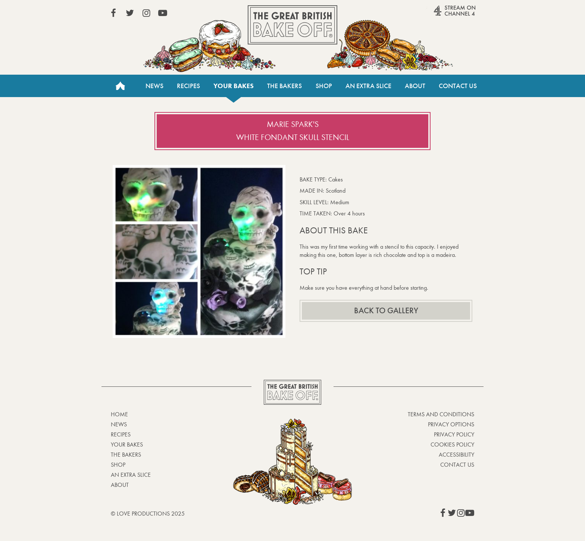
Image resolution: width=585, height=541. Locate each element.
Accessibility (456, 454)
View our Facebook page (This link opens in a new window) (113, 13)
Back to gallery (386, 310)
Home (120, 86)
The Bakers (284, 86)
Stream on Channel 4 (440, 14)
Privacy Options (451, 424)
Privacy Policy (454, 434)
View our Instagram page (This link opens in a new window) (146, 13)
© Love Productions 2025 (148, 513)
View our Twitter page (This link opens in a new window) (129, 13)
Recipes (188, 86)
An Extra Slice (368, 86)
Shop (324, 86)
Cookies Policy (452, 444)
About (415, 86)
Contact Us (458, 86)
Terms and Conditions (441, 414)
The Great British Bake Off (292, 24)
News (154, 86)
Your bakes (233, 86)
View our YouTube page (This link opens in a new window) (162, 13)
